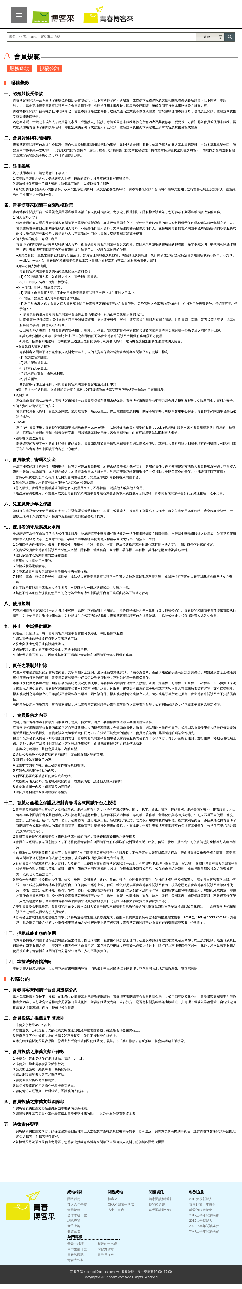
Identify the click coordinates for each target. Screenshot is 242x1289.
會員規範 (73, 1210)
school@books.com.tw (102, 1272)
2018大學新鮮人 (201, 1199)
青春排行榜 (106, 1254)
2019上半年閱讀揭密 (204, 1215)
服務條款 (19, 68)
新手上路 (73, 1226)
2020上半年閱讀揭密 (204, 1226)
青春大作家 (75, 1260)
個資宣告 (73, 1231)
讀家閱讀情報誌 (160, 1199)
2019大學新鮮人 (201, 1221)
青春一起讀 (75, 1244)
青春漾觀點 (75, 1254)
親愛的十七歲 (107, 1244)
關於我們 (73, 1199)
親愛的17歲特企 (200, 1210)
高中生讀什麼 (77, 1249)
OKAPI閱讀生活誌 (121, 1204)
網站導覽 (73, 1221)
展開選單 (19, 15)
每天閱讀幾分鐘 (160, 1210)
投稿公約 (49, 68)
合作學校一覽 (77, 1215)
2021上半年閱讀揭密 (204, 1231)
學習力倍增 (106, 1249)
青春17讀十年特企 (202, 1204)
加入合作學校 (77, 1204)
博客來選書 (157, 1204)
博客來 (112, 1199)
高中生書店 (116, 1210)
